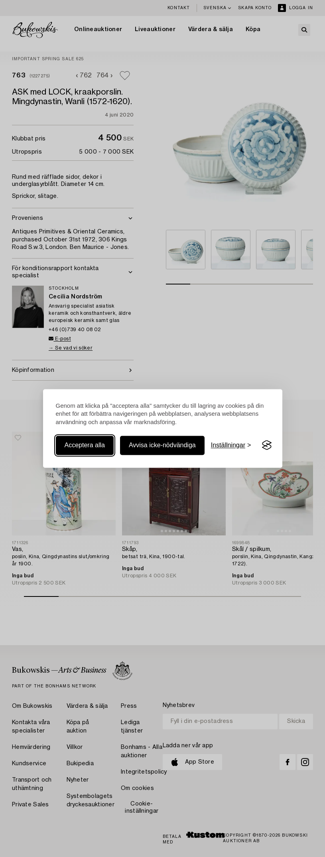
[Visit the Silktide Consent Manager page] (266, 445)
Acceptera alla (85, 445)
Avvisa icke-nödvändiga (162, 445)
